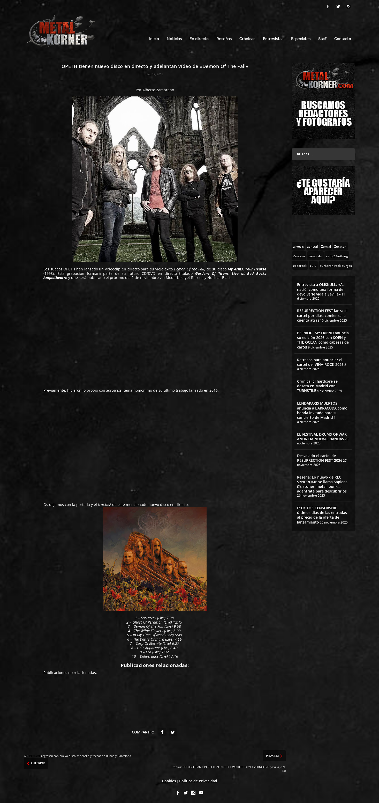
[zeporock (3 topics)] (300, 264)
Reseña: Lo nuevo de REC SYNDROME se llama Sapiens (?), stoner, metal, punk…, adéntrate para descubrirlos (322, 483)
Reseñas (224, 38)
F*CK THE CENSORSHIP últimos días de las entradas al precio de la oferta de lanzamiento (322, 514)
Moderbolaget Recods (184, 276)
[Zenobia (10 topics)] (299, 255)
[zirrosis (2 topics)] (298, 245)
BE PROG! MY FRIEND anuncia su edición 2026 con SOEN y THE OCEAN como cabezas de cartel (323, 339)
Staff (322, 38)
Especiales (300, 38)
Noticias (174, 38)
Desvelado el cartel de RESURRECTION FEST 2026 (319, 457)
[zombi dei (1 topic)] (315, 255)
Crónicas (247, 38)
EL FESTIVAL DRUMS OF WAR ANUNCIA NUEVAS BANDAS (322, 436)
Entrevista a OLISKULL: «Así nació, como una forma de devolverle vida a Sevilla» (321, 288)
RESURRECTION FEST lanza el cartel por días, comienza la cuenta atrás (322, 314)
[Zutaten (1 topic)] (340, 245)
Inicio (154, 38)
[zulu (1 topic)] (313, 264)
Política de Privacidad (198, 780)
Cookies (169, 780)
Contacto (342, 38)
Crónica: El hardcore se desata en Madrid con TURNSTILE (317, 385)
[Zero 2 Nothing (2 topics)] (336, 255)
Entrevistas (273, 38)
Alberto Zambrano (158, 89)
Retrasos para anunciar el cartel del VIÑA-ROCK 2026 (320, 361)
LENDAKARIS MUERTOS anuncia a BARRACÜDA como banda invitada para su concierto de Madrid (322, 409)
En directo (199, 38)
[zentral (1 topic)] (312, 245)
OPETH (69, 268)
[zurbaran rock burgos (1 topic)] (336, 264)
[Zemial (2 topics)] (326, 245)
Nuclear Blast (219, 276)
